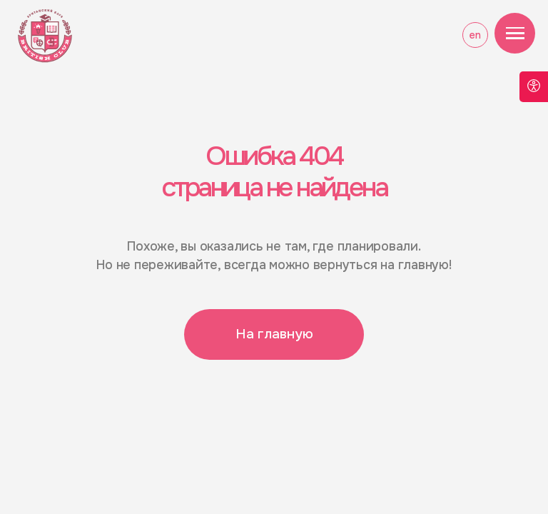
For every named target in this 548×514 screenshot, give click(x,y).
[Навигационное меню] (515, 33)
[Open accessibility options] (533, 86)
